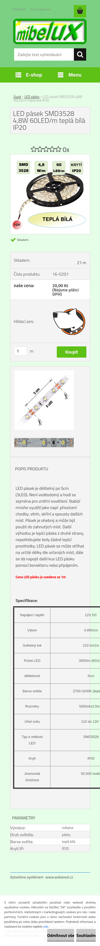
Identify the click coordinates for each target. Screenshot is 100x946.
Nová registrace (40, 9)
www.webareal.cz (59, 877)
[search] (80, 54)
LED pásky (32, 96)
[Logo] (50, 31)
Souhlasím (86, 935)
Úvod (17, 96)
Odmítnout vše (60, 935)
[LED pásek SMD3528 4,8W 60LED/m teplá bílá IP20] (50, 156)
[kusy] (20, 351)
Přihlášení (19, 9)
